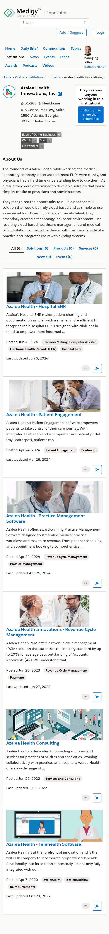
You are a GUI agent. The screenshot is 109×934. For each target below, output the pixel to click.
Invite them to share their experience (90, 114)
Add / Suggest (71, 32)
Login (100, 32)
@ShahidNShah (94, 67)
